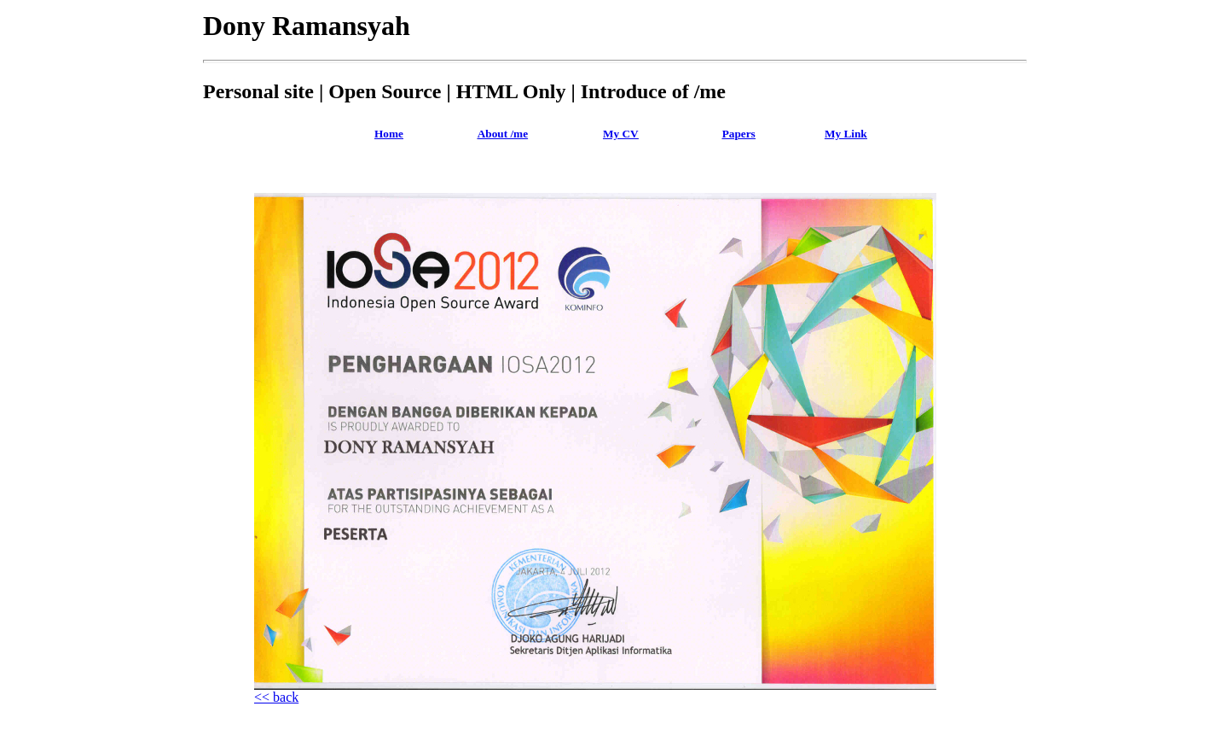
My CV (621, 133)
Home (388, 133)
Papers (739, 133)
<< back (276, 697)
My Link (846, 133)
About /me (503, 133)
